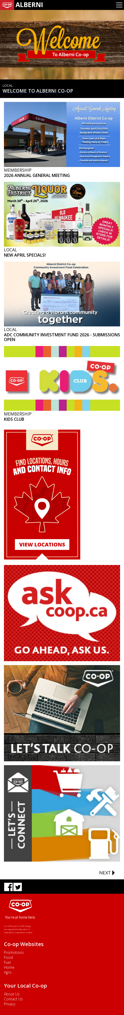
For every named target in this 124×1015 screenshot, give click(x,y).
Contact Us (13, 998)
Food (8, 957)
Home (9, 967)
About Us (12, 993)
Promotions (14, 952)
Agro (8, 972)
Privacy (9, 1003)
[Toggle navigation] (119, 5)
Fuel (7, 962)
